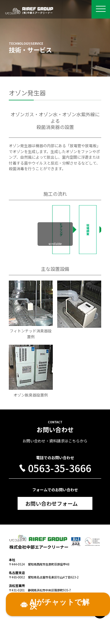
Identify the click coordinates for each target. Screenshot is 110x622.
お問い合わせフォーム (51, 503)
